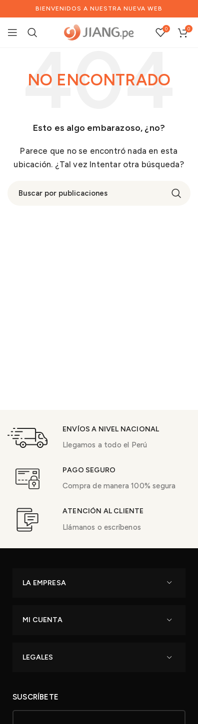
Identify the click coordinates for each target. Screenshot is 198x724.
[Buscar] (32, 32)
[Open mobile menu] (12, 32)
